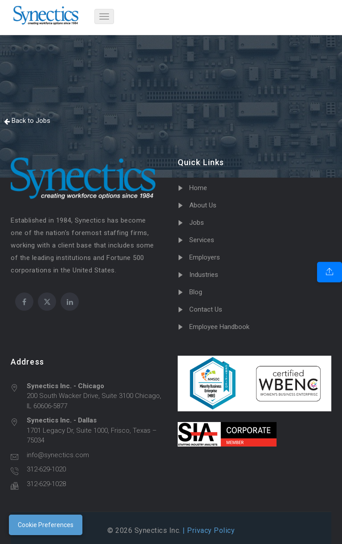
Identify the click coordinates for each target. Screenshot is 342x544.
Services (201, 240)
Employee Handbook (219, 327)
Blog (195, 292)
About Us (202, 205)
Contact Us (205, 309)
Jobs (196, 223)
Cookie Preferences (45, 524)
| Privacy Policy (208, 530)
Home (198, 188)
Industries (203, 275)
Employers (204, 257)
